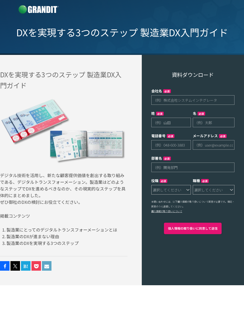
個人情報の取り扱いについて (166, 211)
